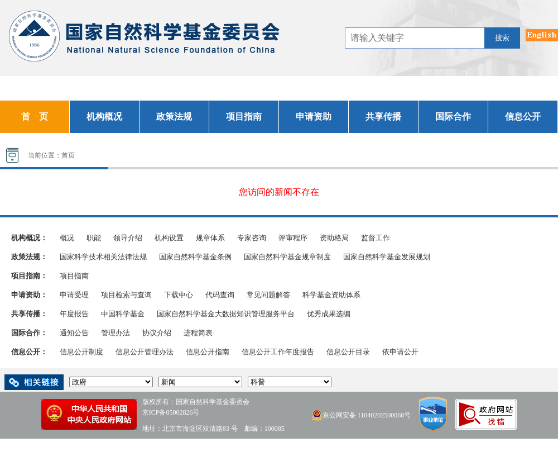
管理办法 (115, 333)
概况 (67, 238)
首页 (68, 155)
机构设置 (169, 238)
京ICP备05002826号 (171, 412)
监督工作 (375, 238)
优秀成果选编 (328, 314)
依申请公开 (400, 352)
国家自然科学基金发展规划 (386, 257)
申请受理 (74, 295)
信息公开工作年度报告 (278, 352)
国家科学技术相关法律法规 (103, 257)
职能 (93, 238)
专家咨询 (251, 238)
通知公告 (74, 333)
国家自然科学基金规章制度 (287, 257)
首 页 (34, 116)
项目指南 (74, 276)
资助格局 (334, 238)
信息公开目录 (348, 352)
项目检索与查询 (126, 295)
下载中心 (178, 295)
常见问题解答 (268, 295)
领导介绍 (127, 238)
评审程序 (292, 238)
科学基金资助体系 (331, 295)
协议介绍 (156, 333)
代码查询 (219, 295)
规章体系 (210, 238)
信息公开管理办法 (145, 352)
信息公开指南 (207, 352)
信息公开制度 (81, 352)
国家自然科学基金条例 (195, 257)
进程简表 (198, 333)
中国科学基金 (123, 314)
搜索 (502, 38)
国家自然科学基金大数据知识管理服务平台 (226, 314)
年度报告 (74, 314)
